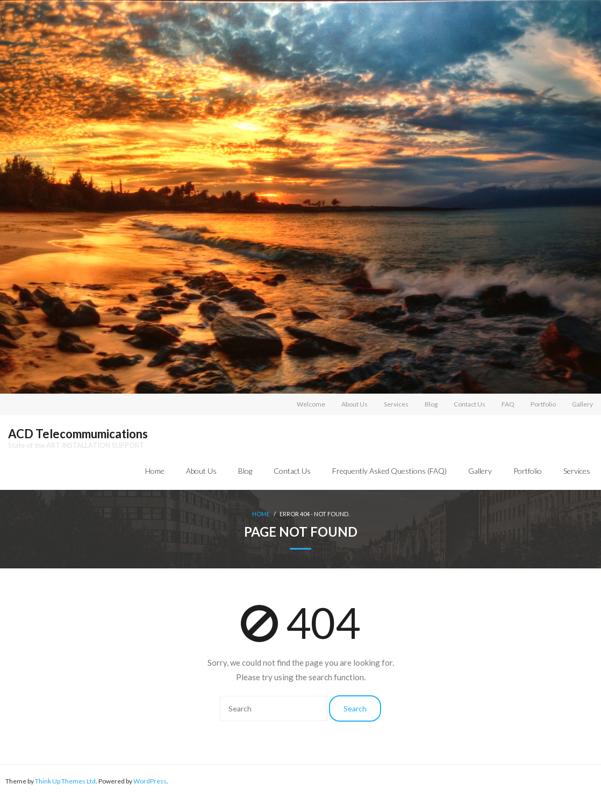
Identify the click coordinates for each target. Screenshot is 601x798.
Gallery (582, 404)
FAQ (508, 404)
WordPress (150, 781)
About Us (354, 404)
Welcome (311, 404)
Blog (431, 404)
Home (154, 470)
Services (396, 404)
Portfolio (543, 404)
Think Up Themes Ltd (65, 781)
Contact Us (469, 404)
